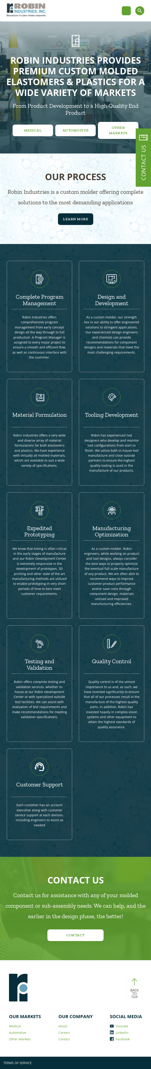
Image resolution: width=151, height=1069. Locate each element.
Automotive (75, 130)
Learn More (75, 219)
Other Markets (118, 130)
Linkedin (119, 1032)
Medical (33, 130)
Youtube (119, 1026)
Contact (75, 935)
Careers (64, 1032)
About (62, 1026)
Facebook (120, 1039)
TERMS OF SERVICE (17, 1063)
